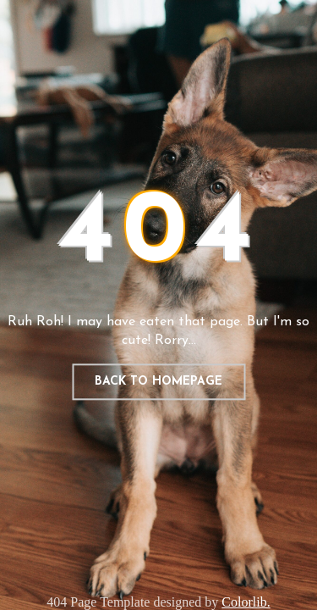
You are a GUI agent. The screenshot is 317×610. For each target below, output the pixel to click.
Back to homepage (158, 381)
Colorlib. (245, 602)
